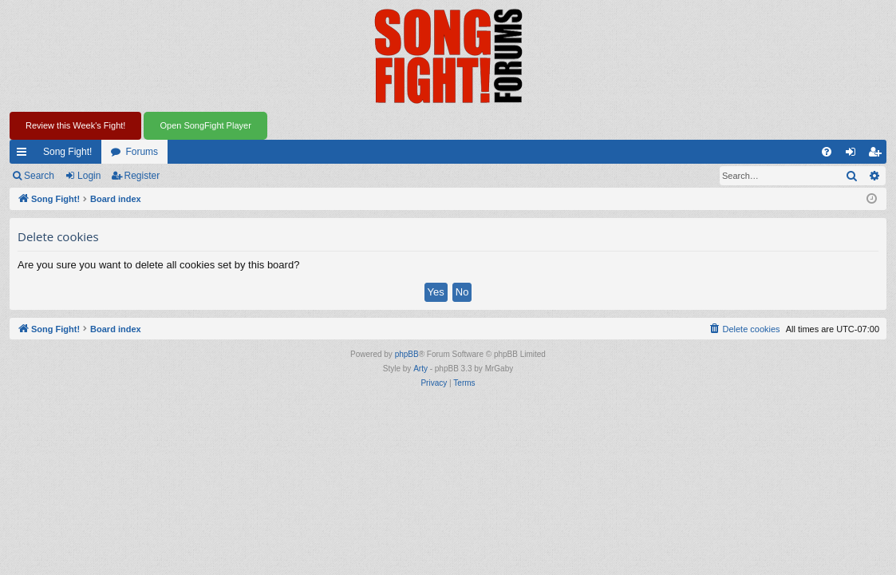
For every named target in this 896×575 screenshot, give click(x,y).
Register (142, 175)
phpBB (407, 354)
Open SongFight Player (205, 125)
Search (39, 175)
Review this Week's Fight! (75, 125)
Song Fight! (67, 151)
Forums (141, 151)
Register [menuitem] (878, 155)
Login (89, 175)
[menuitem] (827, 152)
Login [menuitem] (854, 155)
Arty (420, 368)
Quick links (25, 155)
